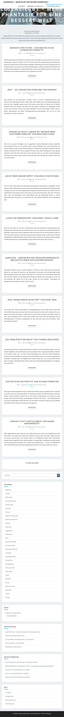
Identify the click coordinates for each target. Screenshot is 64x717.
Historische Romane (11, 519)
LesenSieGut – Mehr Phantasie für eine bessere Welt (25, 2)
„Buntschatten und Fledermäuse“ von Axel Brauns (19, 639)
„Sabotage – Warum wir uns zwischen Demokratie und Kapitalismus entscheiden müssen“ (32, 259)
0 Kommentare (40, 93)
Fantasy (7, 512)
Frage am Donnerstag (11, 516)
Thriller (7, 594)
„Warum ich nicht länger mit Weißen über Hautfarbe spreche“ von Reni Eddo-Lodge (32, 133)
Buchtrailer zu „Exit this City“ (13, 647)
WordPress (36, 713)
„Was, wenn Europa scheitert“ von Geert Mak (32, 300)
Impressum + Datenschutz (35, 6)
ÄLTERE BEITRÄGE (32, 463)
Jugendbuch (9, 530)
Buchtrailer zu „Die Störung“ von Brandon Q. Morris (23, 662)
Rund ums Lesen (10, 586)
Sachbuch (8, 590)
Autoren (7, 493)
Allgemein (8, 490)
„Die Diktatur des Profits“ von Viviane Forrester (32, 381)
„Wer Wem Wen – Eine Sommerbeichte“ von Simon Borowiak (22, 632)
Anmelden (8, 692)
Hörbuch (7, 523)
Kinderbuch (8, 534)
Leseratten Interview (11, 549)
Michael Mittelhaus (10, 666)
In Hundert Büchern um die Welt (21, 670)
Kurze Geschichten (10, 542)
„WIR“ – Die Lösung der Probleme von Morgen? (32, 90)
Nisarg (49, 713)
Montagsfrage (9, 564)
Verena (7, 677)
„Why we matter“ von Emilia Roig (14, 643)
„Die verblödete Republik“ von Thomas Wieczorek (32, 339)
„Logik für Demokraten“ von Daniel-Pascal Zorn (32, 218)
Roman (7, 582)
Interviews (8, 527)
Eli (6, 662)
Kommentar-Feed (10, 700)
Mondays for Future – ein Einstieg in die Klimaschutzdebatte (32, 49)
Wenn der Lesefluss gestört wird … (15, 635)
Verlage (7, 597)
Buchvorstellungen (53, 6)
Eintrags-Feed (9, 696)
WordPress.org (9, 704)
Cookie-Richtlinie (12, 616)
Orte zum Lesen (9, 568)
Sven (32, 53)
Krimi (6, 538)
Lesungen (8, 553)
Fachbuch (8, 508)
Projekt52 (8, 579)
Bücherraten (8, 497)
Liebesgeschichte (10, 556)
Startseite (21, 6)
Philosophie (8, 571)
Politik (7, 575)
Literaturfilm (8, 560)
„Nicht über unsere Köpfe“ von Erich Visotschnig (32, 176)
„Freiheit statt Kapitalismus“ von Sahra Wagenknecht (32, 422)
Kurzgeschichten (10, 545)
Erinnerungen (9, 505)
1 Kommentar (40, 53)
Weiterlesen (32, 76)
